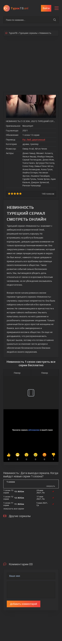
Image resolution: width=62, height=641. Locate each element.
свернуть (50, 486)
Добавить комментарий (23, 603)
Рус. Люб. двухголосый (33, 139)
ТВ (19, 8)
